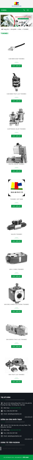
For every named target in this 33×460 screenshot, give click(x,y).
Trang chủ (5, 29)
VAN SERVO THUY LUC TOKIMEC (16, 339)
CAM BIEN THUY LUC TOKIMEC (16, 94)
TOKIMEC (26, 29)
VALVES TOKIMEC (16, 234)
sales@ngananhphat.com (15, 436)
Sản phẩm (13, 29)
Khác (19, 29)
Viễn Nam (26, 457)
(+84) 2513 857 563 (15, 430)
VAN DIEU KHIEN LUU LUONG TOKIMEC (16, 304)
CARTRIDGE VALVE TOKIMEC (16, 129)
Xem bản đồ (28, 439)
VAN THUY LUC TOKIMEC (16, 374)
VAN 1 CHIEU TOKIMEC (16, 269)
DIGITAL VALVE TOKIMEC (16, 164)
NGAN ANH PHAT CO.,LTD (12, 448)
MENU (3, 10)
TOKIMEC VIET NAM (16, 199)
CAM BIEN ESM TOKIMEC (16, 59)
